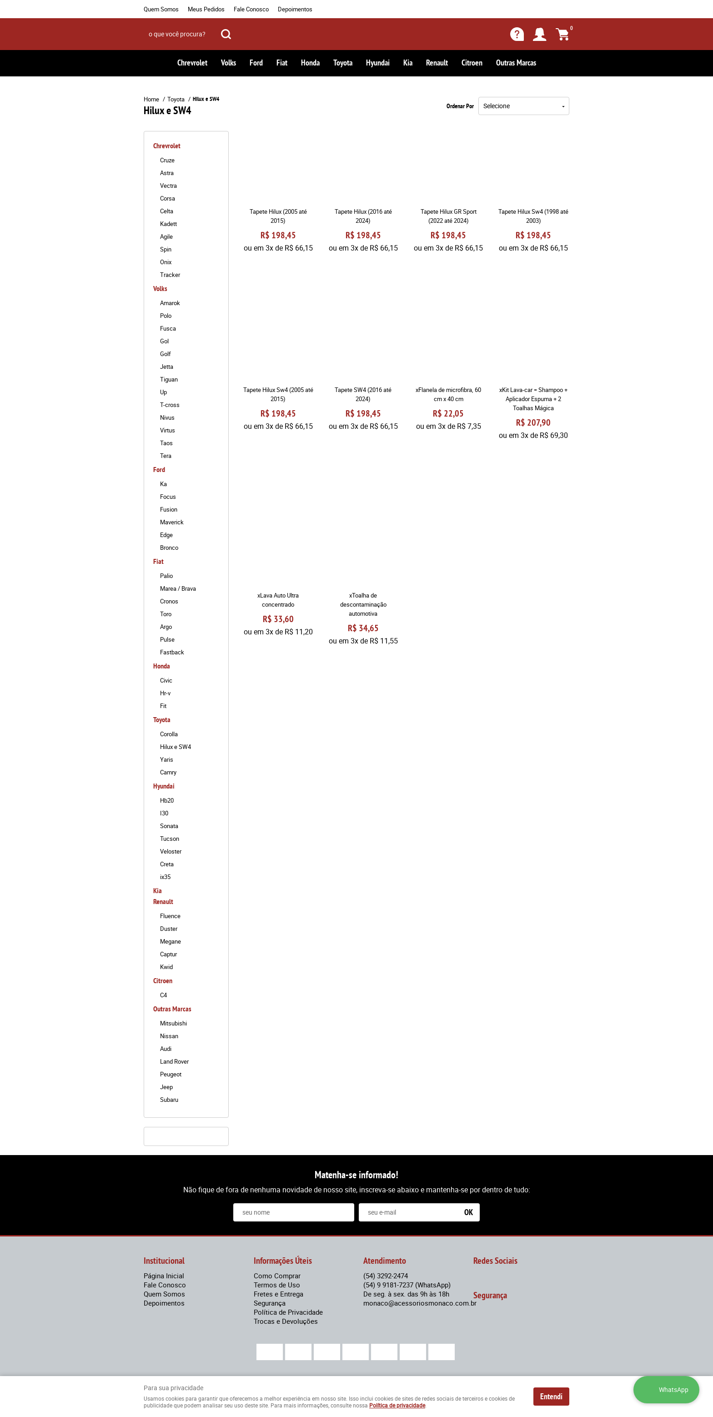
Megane (170, 941)
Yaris (166, 759)
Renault (437, 62)
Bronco (169, 547)
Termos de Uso (277, 1284)
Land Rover (174, 1061)
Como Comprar (277, 1275)
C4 (163, 995)
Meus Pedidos (206, 9)
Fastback (172, 652)
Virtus (167, 430)
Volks (228, 62)
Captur (168, 954)
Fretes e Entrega (278, 1293)
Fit (163, 706)
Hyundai (378, 62)
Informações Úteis (283, 1260)
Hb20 (167, 800)
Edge (166, 535)
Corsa (167, 198)
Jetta (166, 366)
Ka (163, 484)
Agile (166, 236)
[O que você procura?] (226, 34)
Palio (166, 576)
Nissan (169, 1036)
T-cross (170, 405)
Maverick (172, 522)
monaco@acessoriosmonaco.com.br (420, 1302)
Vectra (168, 185)
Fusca (168, 328)
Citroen (472, 62)
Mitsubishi (173, 1023)
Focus (168, 496)
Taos (166, 443)
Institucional (164, 1260)
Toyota (342, 62)
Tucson (169, 838)
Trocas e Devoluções (286, 1321)
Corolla (169, 734)
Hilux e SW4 (175, 747)
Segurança (270, 1302)
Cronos (169, 601)
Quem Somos (161, 9)
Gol (164, 341)
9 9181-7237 (407, 1284)
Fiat (281, 62)
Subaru (169, 1099)
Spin (165, 249)
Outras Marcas (516, 62)
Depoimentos (295, 9)
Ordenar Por (460, 106)
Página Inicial (164, 1275)
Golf (165, 354)
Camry (168, 772)
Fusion (168, 509)
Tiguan (169, 379)
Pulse (167, 639)
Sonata (169, 826)
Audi (165, 1049)
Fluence (170, 916)
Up (163, 392)
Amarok (170, 303)
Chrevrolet (192, 62)
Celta (166, 211)
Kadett (168, 224)
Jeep (166, 1087)
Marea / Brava (178, 588)
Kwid (166, 967)
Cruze (167, 160)
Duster (168, 929)
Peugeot (170, 1074)
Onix (165, 262)
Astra (167, 173)
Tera (165, 456)
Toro (165, 614)
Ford (256, 62)
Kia (407, 62)
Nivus (167, 417)
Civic (166, 680)
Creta (167, 864)
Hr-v (165, 693)
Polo (165, 316)
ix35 (165, 877)
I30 (164, 813)
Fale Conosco (251, 9)
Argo (166, 627)
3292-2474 (385, 1275)
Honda (310, 62)
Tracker (170, 275)
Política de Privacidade (288, 1312)
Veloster (170, 851)
